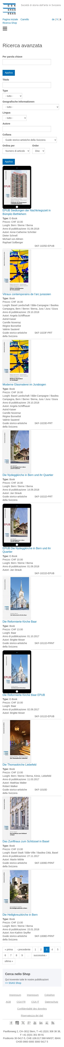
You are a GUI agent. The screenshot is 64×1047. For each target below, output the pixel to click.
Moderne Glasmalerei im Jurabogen (24, 384)
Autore (6, 123)
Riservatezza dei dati (32, 1015)
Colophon (50, 995)
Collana (7, 134)
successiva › (40, 955)
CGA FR (21, 1001)
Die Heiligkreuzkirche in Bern (20, 914)
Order (35, 145)
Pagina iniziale (10, 19)
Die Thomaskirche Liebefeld (19, 764)
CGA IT (35, 1001)
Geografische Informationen (18, 101)
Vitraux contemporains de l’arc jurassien (27, 294)
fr (57, 19)
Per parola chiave (12, 56)
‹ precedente (24, 949)
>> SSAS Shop (13, 983)
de (53, 19)
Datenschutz (51, 1001)
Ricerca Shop (10, 22)
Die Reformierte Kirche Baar (20, 621)
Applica (9, 72)
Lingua (6, 112)
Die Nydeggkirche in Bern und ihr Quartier (28, 475)
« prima (9, 949)
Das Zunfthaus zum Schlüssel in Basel (26, 841)
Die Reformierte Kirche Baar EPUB (24, 694)
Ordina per (9, 145)
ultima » (9, 961)
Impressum (15, 995)
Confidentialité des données (32, 1008)
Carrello (24, 19)
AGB (8, 1001)
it (60, 19)
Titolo (6, 79)
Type (5, 90)
